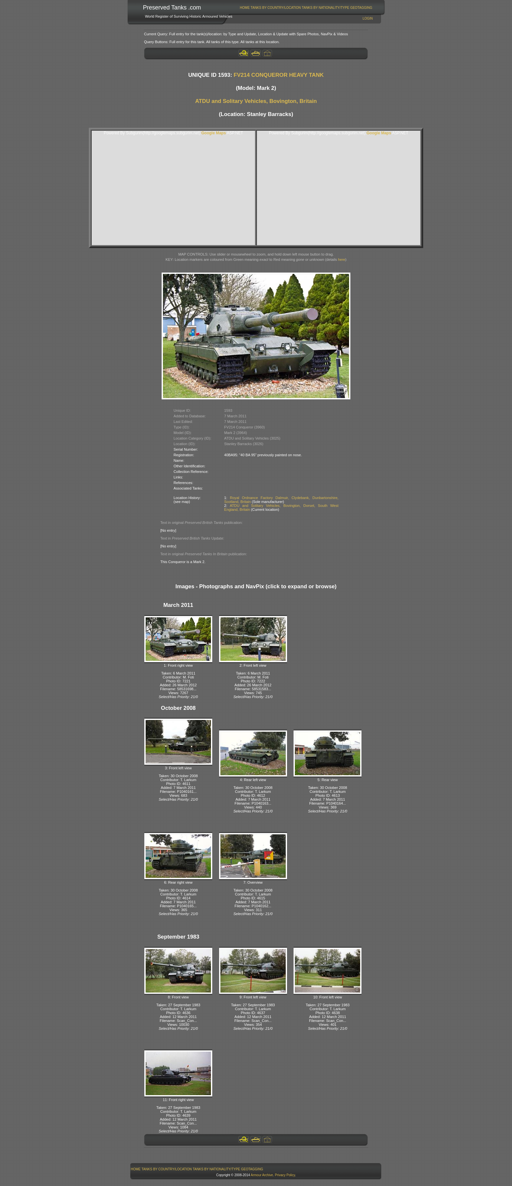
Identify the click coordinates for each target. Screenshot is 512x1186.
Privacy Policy (285, 1175)
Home (245, 7)
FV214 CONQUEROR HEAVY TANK (278, 75)
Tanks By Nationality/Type (325, 7)
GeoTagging (361, 7)
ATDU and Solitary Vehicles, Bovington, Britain (256, 101)
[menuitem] (244, 7)
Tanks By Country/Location (276, 7)
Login (367, 18)
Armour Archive (262, 1175)
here (341, 259)
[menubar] (306, 7)
